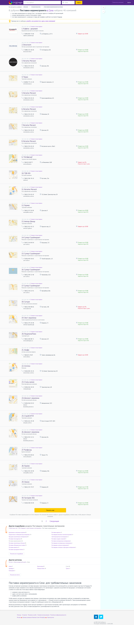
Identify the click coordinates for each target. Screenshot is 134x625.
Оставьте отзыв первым (36, 26)
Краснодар (40, 566)
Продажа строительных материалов (18, 536)
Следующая (54, 521)
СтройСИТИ (28, 416)
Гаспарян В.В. (28, 498)
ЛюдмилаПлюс (29, 334)
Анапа (10, 566)
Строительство (13, 528)
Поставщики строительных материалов (30, 528)
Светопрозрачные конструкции (59, 536)
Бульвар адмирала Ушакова (29, 617)
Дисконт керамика (30, 398)
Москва (19, 617)
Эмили (25, 482)
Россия (11, 562)
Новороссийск (40, 568)
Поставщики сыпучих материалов (60, 545)
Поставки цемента (13, 547)
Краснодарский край (20, 562)
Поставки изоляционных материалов (61, 541)
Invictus (26, 366)
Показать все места (15, 575)
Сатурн (26, 302)
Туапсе (67, 568)
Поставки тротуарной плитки (16, 549)
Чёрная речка (50, 617)
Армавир (11, 568)
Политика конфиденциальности (58, 615)
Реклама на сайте (32, 615)
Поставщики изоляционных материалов (62, 543)
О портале (24, 615)
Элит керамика (29, 318)
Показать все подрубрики (16, 553)
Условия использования (43, 615)
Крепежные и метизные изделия (17, 532)
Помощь (19, 615)
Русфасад (27, 450)
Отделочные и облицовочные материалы (19, 534)
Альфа (25, 350)
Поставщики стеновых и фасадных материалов (63, 547)
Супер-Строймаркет (31, 237)
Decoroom (26, 45)
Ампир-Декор (28, 221)
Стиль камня (28, 382)
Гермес (26, 205)
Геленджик (11, 570)
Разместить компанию (118, 2)
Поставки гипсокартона (15, 539)
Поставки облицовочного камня (17, 545)
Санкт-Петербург (41, 617)
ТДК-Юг (26, 173)
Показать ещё (50, 510)
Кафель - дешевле (30, 29)
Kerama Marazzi (29, 61)
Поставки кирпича (56, 532)
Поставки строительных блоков (17, 543)
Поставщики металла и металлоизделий (62, 534)
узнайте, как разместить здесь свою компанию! (40, 21)
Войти (129, 2)
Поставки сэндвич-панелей (58, 539)
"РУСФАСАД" (27, 157)
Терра (25, 77)
